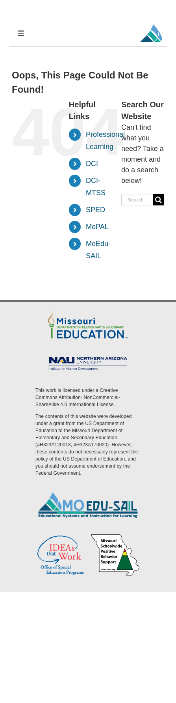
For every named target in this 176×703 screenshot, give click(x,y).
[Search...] (137, 199)
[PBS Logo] (115, 536)
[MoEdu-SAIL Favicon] (151, 24)
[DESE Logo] (87, 311)
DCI (92, 164)
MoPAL (97, 227)
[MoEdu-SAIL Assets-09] (87, 357)
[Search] (158, 199)
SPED (95, 210)
